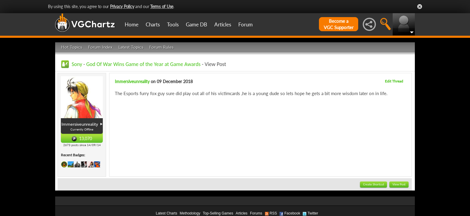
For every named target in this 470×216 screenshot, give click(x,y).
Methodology (190, 213)
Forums (256, 213)
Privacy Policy (122, 6)
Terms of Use (161, 6)
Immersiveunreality (132, 81)
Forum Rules (161, 47)
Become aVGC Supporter (338, 24)
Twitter (313, 213)
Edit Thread (394, 81)
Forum (245, 24)
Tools (173, 24)
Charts (153, 24)
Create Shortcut (373, 184)
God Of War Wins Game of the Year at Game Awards (143, 64)
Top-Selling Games (218, 213)
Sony (77, 64)
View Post (399, 184)
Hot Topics (71, 47)
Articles (222, 24)
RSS (273, 213)
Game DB (196, 24)
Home (131, 24)
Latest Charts (166, 213)
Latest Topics (130, 47)
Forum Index (100, 47)
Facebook (292, 213)
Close (419, 6)
